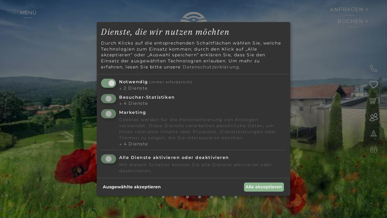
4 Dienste (133, 103)
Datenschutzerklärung (211, 66)
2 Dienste (133, 88)
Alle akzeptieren (264, 187)
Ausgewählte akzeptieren (132, 187)
